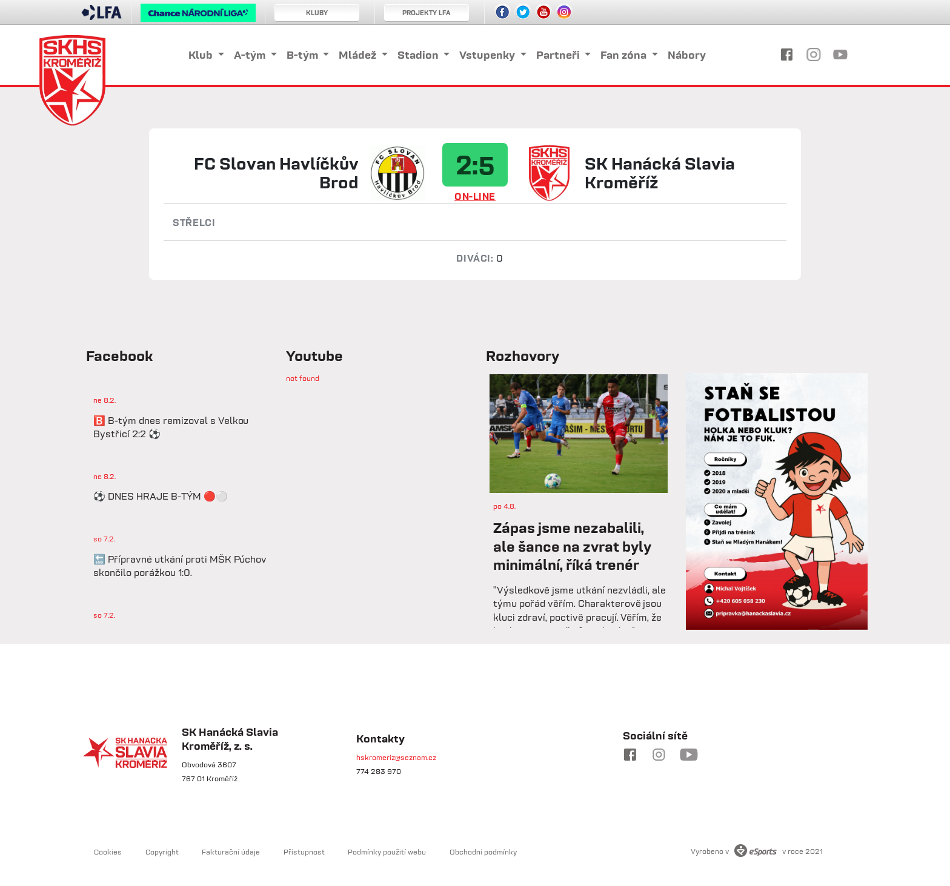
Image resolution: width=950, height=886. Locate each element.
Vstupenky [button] (488, 55)
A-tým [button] (251, 55)
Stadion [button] (419, 55)
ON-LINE (475, 196)
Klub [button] (201, 55)
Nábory (687, 55)
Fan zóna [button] (624, 55)
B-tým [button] (304, 55)
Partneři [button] (559, 55)
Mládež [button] (359, 55)
